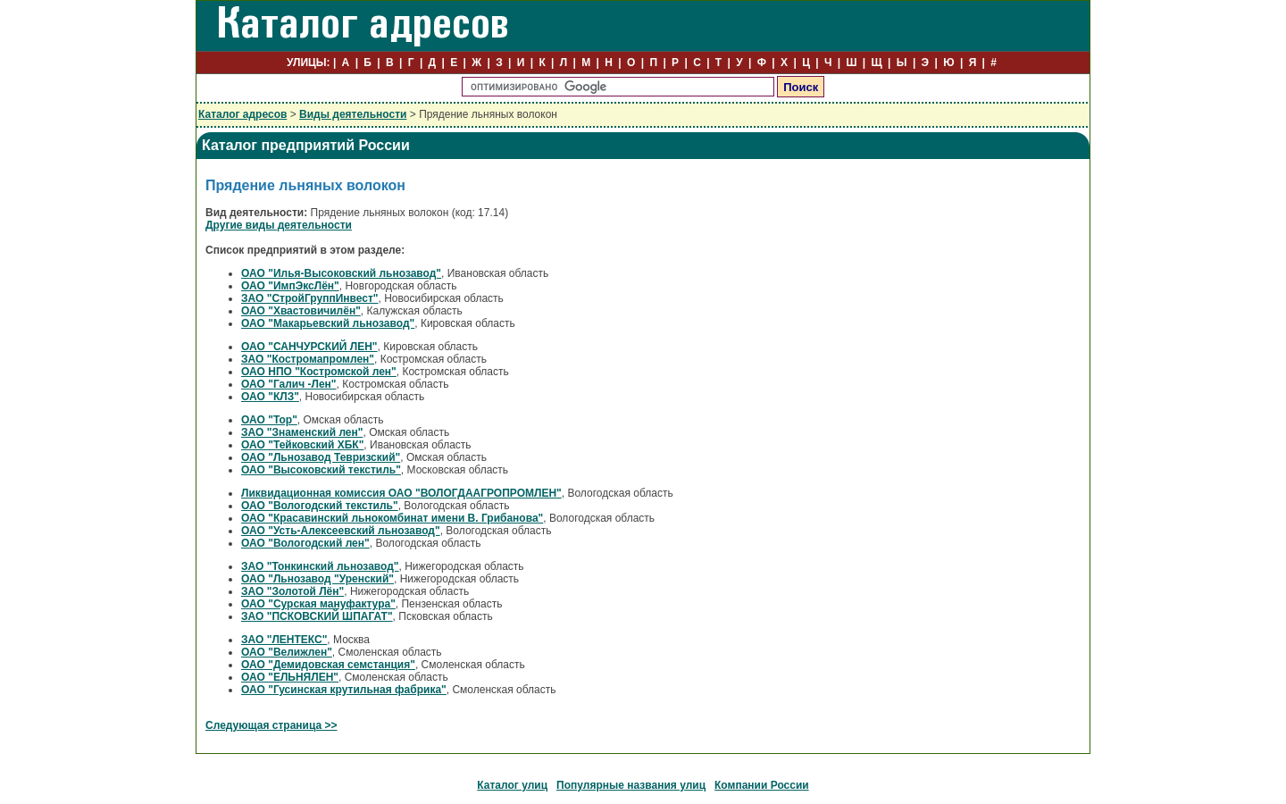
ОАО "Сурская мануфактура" (318, 604)
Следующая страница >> (271, 725)
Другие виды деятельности (278, 225)
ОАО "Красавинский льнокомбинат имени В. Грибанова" (392, 518)
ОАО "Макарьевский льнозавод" (327, 323)
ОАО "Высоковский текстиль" (321, 470)
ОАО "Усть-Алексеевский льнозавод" (340, 530)
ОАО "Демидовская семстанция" (328, 664)
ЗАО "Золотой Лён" (292, 591)
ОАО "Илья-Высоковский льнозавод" (341, 273)
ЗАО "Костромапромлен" (307, 359)
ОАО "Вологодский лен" (305, 543)
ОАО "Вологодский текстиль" (319, 505)
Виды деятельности (352, 114)
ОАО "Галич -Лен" (289, 384)
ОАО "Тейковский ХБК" (302, 445)
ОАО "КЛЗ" (270, 396)
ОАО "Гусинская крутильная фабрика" (344, 689)
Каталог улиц (512, 785)
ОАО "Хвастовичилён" (301, 311)
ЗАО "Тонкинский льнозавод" (320, 566)
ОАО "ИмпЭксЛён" (290, 286)
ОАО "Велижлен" (286, 652)
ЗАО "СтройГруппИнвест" (310, 298)
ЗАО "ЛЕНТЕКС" (284, 639)
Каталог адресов (242, 114)
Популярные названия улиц (631, 785)
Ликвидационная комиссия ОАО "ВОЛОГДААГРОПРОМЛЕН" (401, 493)
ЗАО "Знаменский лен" (302, 432)
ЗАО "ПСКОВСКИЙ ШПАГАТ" (317, 616)
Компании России (761, 785)
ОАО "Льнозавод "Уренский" (317, 579)
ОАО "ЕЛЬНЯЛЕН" (289, 677)
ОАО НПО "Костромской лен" (319, 371)
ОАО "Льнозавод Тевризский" (320, 457)
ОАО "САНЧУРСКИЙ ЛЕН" (309, 346)
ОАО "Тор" (269, 420)
